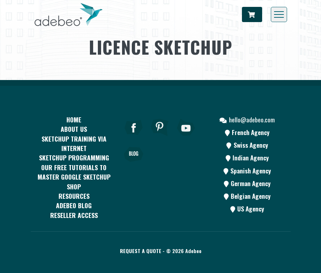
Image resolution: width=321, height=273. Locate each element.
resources (74, 196)
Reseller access (74, 215)
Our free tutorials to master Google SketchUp (74, 172)
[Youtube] (186, 137)
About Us (74, 129)
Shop (74, 186)
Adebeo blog (74, 205)
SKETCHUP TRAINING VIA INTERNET (74, 143)
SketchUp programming (74, 157)
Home (73, 119)
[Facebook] (133, 137)
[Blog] (133, 164)
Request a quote (140, 251)
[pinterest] (160, 137)
